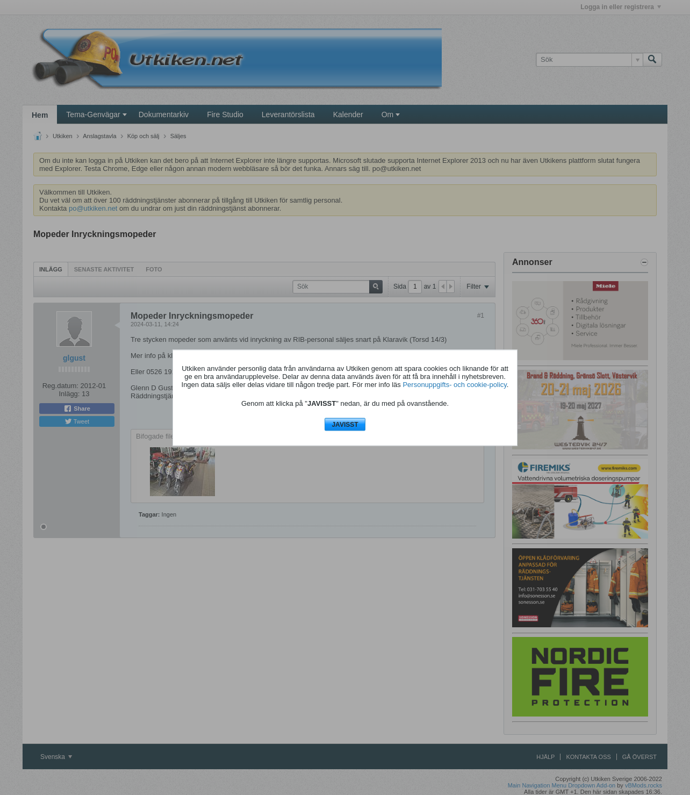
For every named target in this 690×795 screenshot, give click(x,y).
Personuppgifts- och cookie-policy (454, 385)
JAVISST (345, 424)
